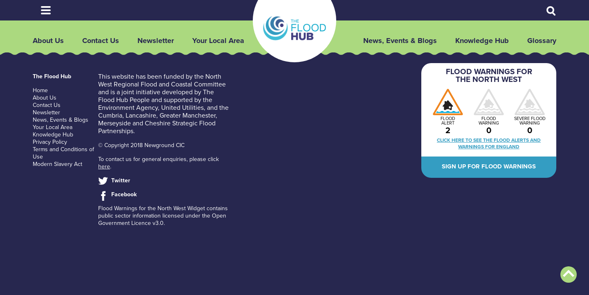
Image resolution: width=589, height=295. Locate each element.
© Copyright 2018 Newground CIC (141, 145)
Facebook (124, 194)
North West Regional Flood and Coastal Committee (162, 80)
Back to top (568, 274)
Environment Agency (128, 108)
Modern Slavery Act (57, 164)
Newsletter (155, 40)
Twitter (120, 180)
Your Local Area (218, 40)
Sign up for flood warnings (489, 166)
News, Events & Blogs (400, 40)
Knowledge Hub (482, 40)
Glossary (541, 40)
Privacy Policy (50, 141)
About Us (48, 40)
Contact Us (100, 40)
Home (40, 90)
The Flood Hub (294, 28)
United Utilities (182, 108)
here (104, 166)
